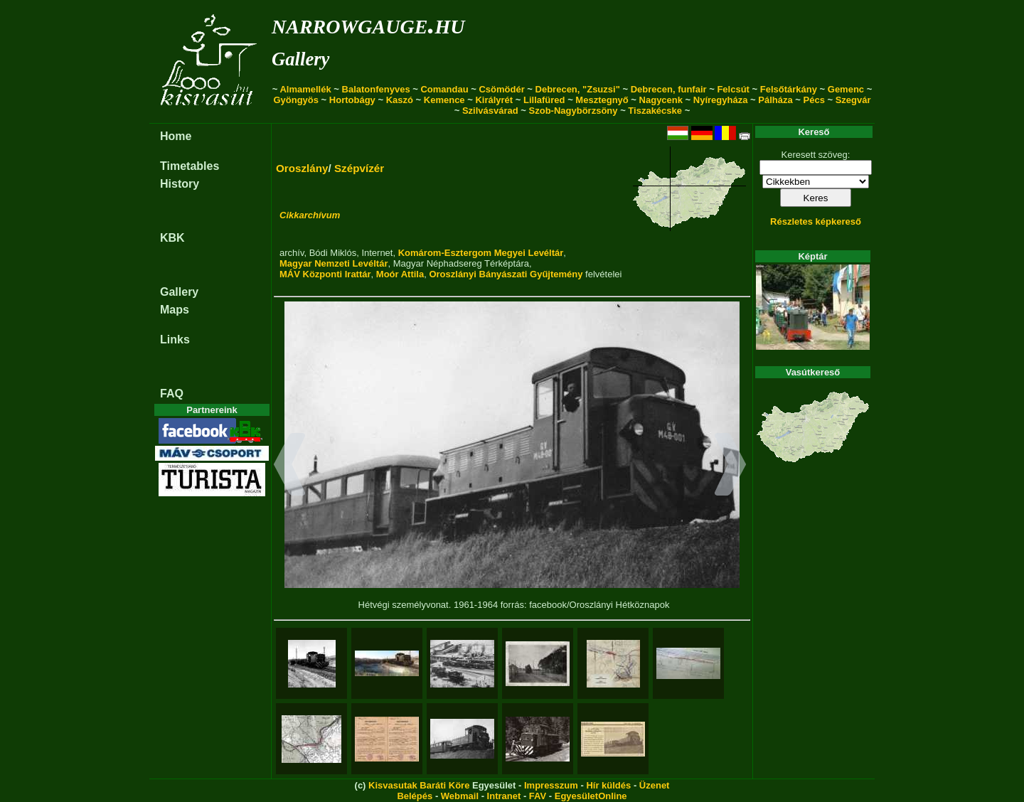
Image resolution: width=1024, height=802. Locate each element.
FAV (537, 796)
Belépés (414, 796)
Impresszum (551, 785)
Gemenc (846, 89)
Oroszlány (302, 168)
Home (175, 136)
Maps (174, 310)
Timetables (189, 166)
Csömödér (501, 89)
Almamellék (305, 89)
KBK (172, 238)
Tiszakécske (655, 110)
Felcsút (733, 89)
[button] (290, 466)
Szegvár (853, 100)
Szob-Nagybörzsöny (573, 110)
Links (175, 339)
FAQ (171, 393)
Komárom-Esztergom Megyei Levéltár (481, 252)
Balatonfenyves (376, 89)
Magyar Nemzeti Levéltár (333, 263)
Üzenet (654, 785)
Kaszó (399, 100)
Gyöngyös (296, 100)
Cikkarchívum (309, 215)
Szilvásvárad (490, 110)
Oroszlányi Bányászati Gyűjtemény (505, 274)
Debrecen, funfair (669, 89)
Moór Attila (400, 274)
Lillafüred (544, 100)
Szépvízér (359, 168)
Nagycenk (661, 100)
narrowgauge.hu (368, 24)
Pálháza (775, 100)
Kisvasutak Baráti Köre (418, 785)
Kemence (444, 100)
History (179, 184)
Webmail (460, 796)
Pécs (814, 100)
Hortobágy (352, 100)
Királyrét (494, 100)
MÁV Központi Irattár (325, 274)
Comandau (444, 89)
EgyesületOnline (591, 796)
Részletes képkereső (815, 221)
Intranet (504, 796)
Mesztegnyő (601, 100)
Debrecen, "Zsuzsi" (577, 89)
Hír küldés (608, 785)
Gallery (300, 59)
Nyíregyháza (720, 100)
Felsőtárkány (788, 89)
